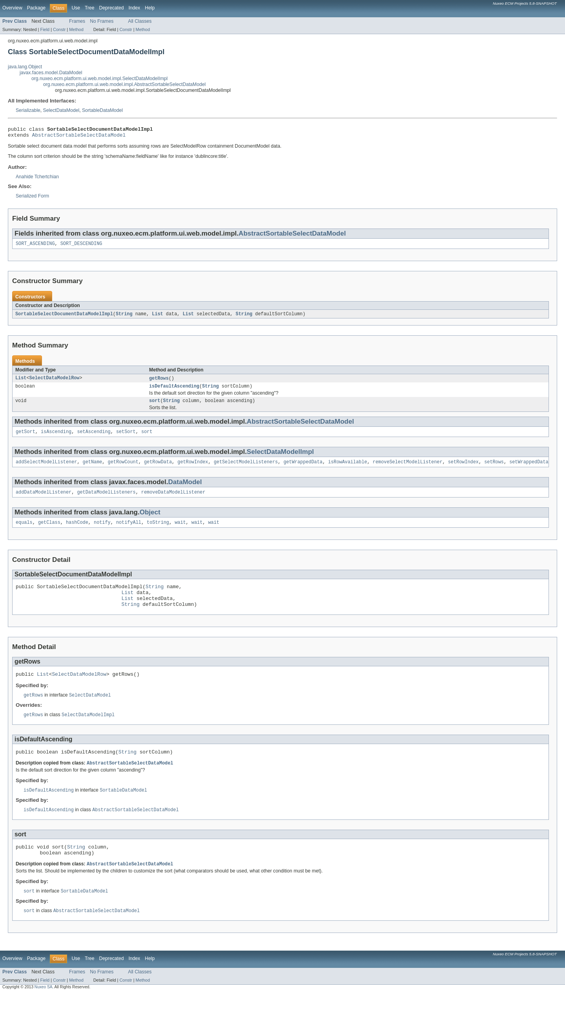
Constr (59, 29)
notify (102, 531)
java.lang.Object (25, 66)
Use (75, 8)
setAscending (93, 438)
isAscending (56, 438)
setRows (494, 469)
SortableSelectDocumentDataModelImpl (64, 317)
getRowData (158, 469)
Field (44, 29)
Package (36, 8)
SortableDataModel (102, 110)
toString (158, 531)
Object (150, 520)
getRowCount (123, 469)
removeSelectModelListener (408, 469)
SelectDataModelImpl (280, 458)
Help (150, 8)
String (124, 317)
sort (154, 406)
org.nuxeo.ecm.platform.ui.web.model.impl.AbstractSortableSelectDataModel (124, 84)
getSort (25, 438)
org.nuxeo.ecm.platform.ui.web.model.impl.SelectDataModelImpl (99, 78)
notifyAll (128, 531)
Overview (12, 8)
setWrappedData (529, 469)
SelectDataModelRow (54, 382)
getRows (159, 382)
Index (134, 8)
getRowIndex (192, 469)
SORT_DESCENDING (81, 246)
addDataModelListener (43, 500)
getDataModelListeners (106, 500)
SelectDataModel (61, 110)
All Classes (139, 21)
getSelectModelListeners (246, 469)
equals (24, 531)
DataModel (185, 489)
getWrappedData (303, 469)
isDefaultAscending (174, 391)
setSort (126, 438)
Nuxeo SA (44, 1008)
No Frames (101, 21)
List (157, 317)
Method (76, 29)
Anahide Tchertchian (37, 179)
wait (180, 531)
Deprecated (111, 8)
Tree (90, 8)
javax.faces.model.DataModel (51, 72)
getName (92, 469)
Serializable (28, 110)
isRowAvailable (347, 469)
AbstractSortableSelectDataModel (79, 137)
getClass (49, 531)
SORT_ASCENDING (35, 246)
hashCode (77, 531)
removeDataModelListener (173, 500)
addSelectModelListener (46, 469)
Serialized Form (32, 198)
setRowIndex (463, 469)
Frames (77, 21)
